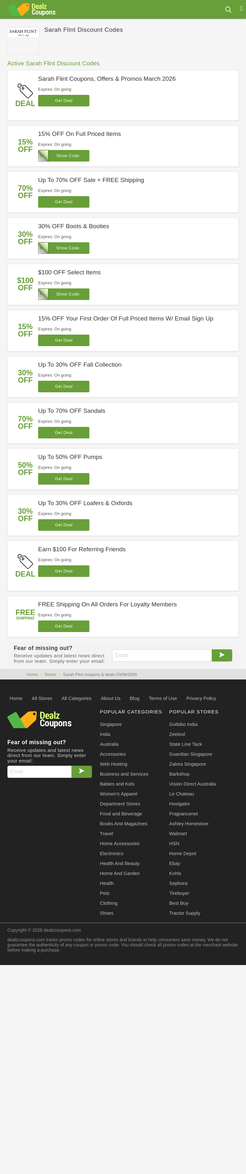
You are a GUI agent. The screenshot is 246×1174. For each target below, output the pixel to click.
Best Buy (178, 903)
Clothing (109, 903)
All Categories (76, 698)
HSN (174, 843)
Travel (106, 833)
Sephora (178, 883)
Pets (105, 893)
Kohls (175, 873)
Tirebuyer (179, 893)
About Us (111, 698)
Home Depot (182, 853)
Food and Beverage (121, 813)
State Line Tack (185, 744)
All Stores (42, 698)
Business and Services (124, 774)
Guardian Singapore (190, 754)
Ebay (174, 863)
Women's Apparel (118, 793)
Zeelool (177, 734)
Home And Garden (120, 873)
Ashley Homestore (189, 823)
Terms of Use (163, 698)
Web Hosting (113, 764)
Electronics (111, 853)
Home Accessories (120, 843)
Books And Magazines (123, 823)
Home (32, 674)
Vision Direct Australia (192, 784)
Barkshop (179, 774)
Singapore (111, 724)
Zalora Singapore (187, 764)
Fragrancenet (183, 813)
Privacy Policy (201, 698)
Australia (109, 744)
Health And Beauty (120, 863)
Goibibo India (183, 724)
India (105, 734)
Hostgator (179, 803)
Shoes (50, 674)
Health (107, 883)
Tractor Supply (184, 913)
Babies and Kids (117, 784)
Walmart (178, 833)
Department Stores (120, 803)
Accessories (113, 754)
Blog (134, 698)
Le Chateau (181, 793)
